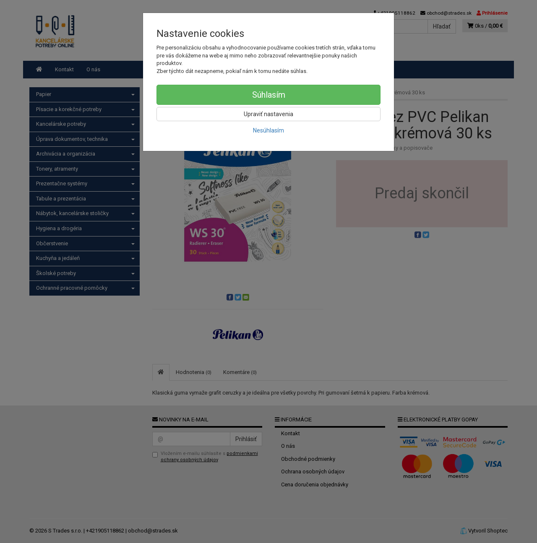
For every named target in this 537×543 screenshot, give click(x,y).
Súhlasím (268, 95)
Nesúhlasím (268, 130)
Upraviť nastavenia (268, 114)
